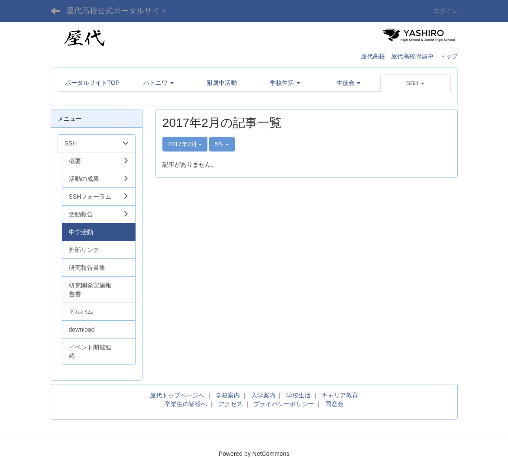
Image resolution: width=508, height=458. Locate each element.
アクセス (230, 403)
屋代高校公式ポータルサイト (117, 10)
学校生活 (298, 395)
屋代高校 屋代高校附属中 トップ (409, 56)
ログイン (446, 10)
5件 (222, 144)
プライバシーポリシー (283, 403)
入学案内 (263, 395)
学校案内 (228, 395)
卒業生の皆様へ (186, 403)
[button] (415, 83)
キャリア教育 (340, 395)
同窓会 (334, 403)
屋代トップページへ (177, 395)
